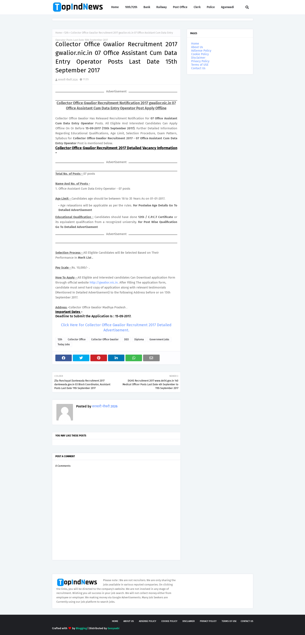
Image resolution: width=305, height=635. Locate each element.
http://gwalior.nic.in (104, 282)
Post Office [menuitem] (180, 7)
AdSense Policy (201, 50)
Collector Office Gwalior (105, 339)
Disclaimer (198, 57)
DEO (126, 339)
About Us (197, 47)
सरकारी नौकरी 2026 (68, 79)
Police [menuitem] (211, 7)
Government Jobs (159, 339)
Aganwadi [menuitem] (227, 7)
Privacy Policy (200, 61)
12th (66, 32)
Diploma (139, 339)
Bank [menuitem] (146, 7)
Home (58, 32)
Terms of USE (199, 65)
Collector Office (77, 339)
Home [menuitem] (115, 7)
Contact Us (198, 68)
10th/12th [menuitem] (131, 7)
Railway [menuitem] (161, 7)
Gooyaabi (113, 628)
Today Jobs (64, 344)
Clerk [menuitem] (197, 7)
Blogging (81, 628)
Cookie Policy (200, 54)
